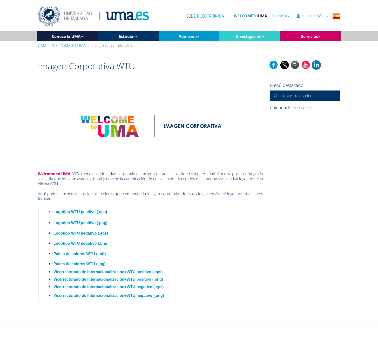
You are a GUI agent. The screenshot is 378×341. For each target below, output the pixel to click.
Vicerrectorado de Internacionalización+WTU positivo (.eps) (108, 272)
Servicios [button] (310, 36)
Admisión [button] (189, 36)
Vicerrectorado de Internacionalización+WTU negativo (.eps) (109, 287)
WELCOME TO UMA (69, 45)
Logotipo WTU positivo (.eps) (80, 212)
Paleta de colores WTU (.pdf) (80, 254)
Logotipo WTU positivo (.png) (81, 223)
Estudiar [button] (128, 36)
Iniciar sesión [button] (313, 16)
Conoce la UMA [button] (67, 36)
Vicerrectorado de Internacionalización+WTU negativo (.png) (109, 295)
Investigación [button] (250, 36)
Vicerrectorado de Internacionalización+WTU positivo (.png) (108, 279)
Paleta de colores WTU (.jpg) (80, 264)
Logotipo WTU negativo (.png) (81, 243)
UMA (42, 45)
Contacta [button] (280, 16)
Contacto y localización (293, 95)
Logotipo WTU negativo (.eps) (81, 233)
